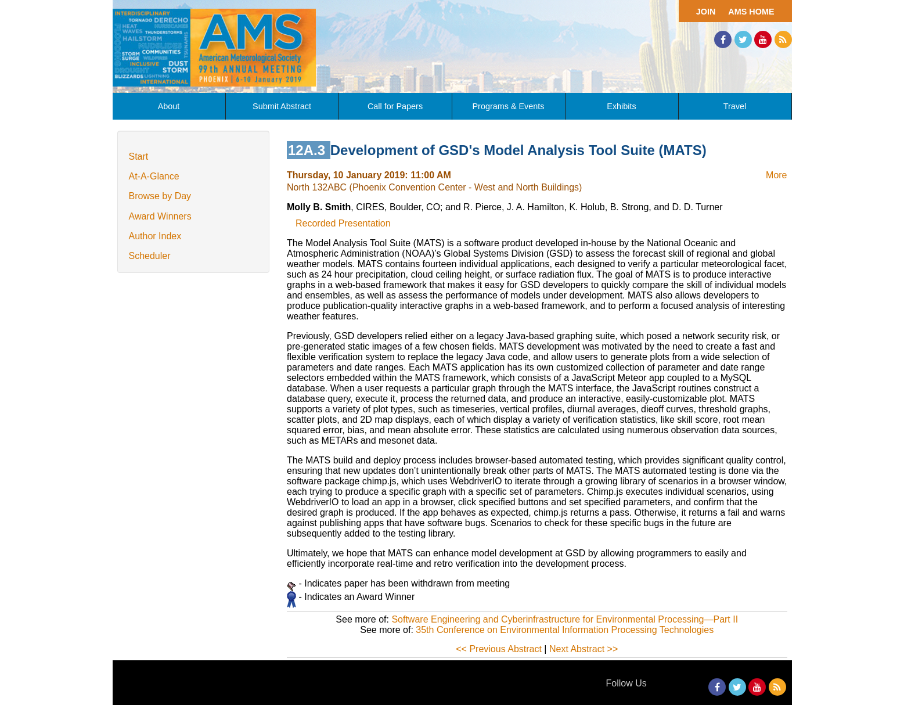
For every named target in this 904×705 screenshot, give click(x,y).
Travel (734, 106)
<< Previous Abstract (499, 649)
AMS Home (751, 11)
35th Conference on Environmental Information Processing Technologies (565, 630)
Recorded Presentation (343, 223)
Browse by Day (160, 196)
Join (706, 11)
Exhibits (621, 106)
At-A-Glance (154, 176)
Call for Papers (395, 106)
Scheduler (150, 256)
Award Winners (160, 216)
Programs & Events (509, 106)
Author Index (155, 236)
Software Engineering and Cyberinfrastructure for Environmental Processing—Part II (564, 619)
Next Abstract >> (583, 649)
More (776, 175)
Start (139, 156)
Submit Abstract (282, 106)
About (169, 106)
